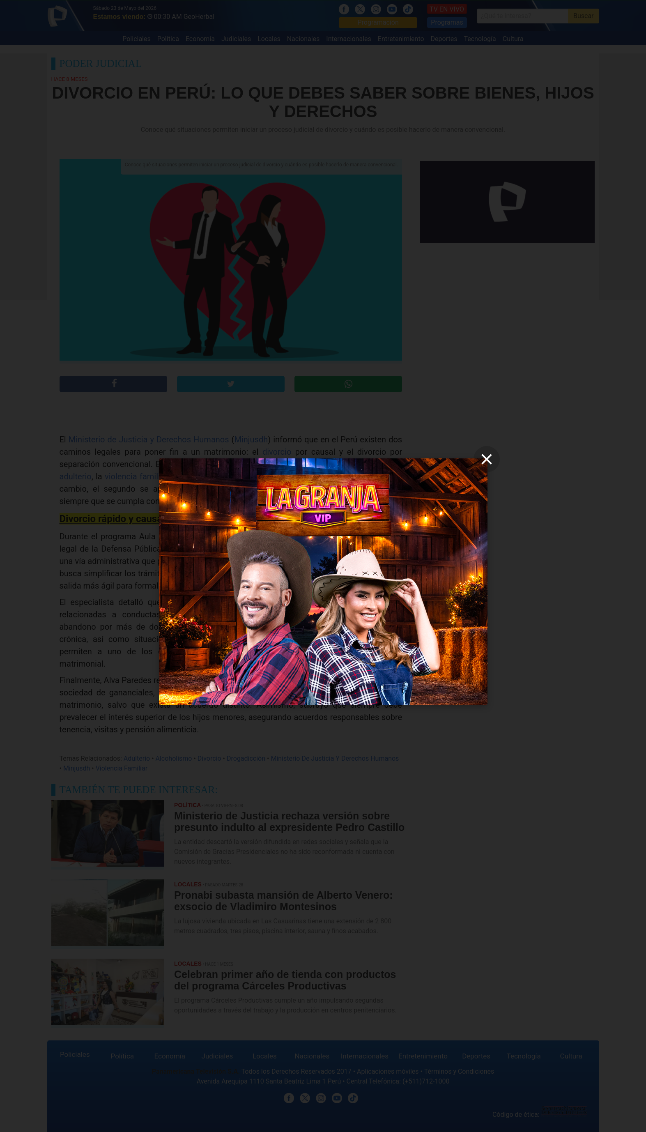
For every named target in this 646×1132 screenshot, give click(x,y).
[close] (487, 459)
